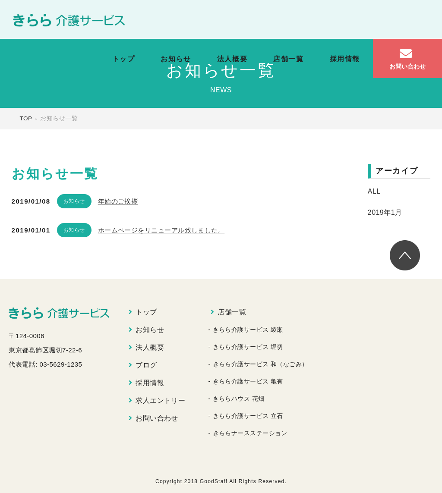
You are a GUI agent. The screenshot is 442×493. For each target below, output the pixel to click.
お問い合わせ (157, 418)
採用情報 (345, 59)
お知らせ (176, 59)
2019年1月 (385, 212)
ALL (374, 191)
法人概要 (232, 59)
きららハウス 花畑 (239, 398)
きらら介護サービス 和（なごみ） (260, 364)
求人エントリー (160, 400)
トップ (123, 59)
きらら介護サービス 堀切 (248, 346)
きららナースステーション (250, 433)
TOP (26, 118)
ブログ (146, 365)
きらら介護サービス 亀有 (248, 381)
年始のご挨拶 (118, 201)
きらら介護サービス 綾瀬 (248, 329)
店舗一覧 (288, 59)
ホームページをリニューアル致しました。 (161, 230)
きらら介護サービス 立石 (248, 415)
